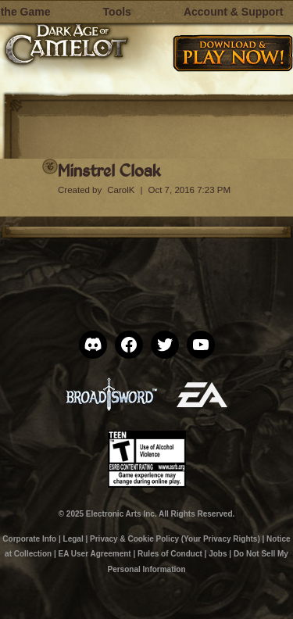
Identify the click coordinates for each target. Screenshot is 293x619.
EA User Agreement (94, 553)
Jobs (218, 553)
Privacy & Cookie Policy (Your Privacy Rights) (175, 539)
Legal (73, 539)
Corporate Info (29, 539)
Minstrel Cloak (109, 170)
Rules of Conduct (170, 553)
